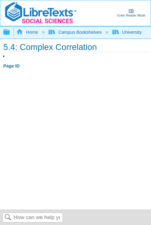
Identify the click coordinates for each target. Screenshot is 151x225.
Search (8, 217)
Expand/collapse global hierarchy (10, 32)
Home (27, 32)
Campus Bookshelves (76, 32)
